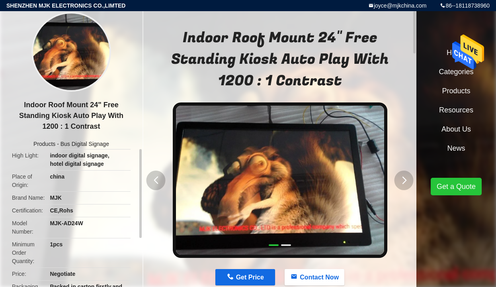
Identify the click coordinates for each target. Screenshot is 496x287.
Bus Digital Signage (85, 144)
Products (44, 144)
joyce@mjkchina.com (400, 5)
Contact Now (319, 277)
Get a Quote (456, 187)
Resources (456, 110)
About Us (456, 129)
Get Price (250, 277)
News (456, 148)
